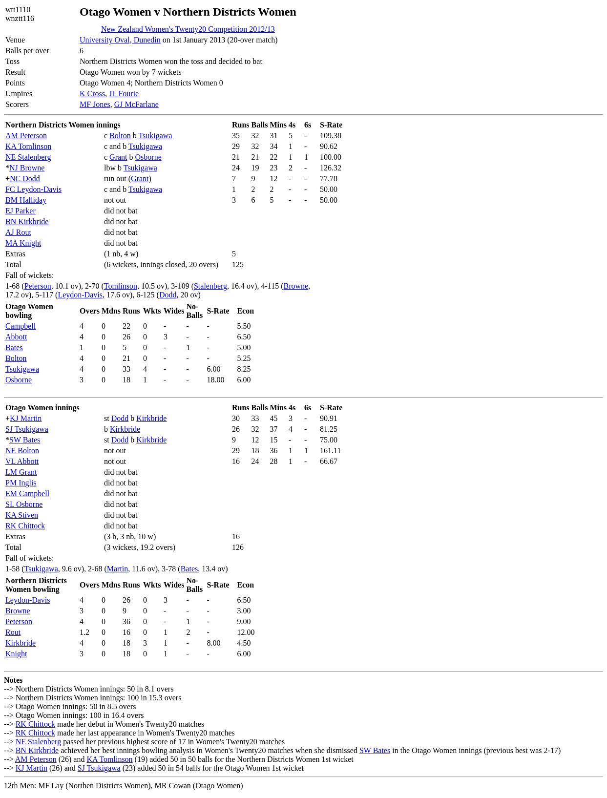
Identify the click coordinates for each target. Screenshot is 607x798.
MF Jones (95, 104)
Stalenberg (210, 286)
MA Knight (23, 243)
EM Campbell (27, 493)
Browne (295, 286)
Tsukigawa (155, 135)
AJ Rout (18, 232)
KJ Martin (26, 418)
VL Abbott (22, 461)
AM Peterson (26, 135)
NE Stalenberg (28, 157)
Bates (14, 347)
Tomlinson (120, 286)
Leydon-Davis (80, 295)
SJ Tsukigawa (26, 429)
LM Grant (21, 472)
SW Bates (24, 440)
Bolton (120, 135)
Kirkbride (151, 418)
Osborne (148, 157)
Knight (16, 654)
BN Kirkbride (26, 221)
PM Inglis (21, 483)
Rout (13, 632)
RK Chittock (25, 526)
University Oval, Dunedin (120, 40)
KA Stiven (21, 515)
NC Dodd (25, 178)
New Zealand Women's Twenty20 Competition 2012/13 (188, 29)
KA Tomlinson (28, 146)
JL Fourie (124, 93)
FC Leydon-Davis (33, 189)
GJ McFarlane (136, 104)
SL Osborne (23, 504)
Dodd (168, 295)
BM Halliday (25, 200)
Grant (118, 157)
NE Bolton (22, 450)
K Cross (92, 93)
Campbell (20, 326)
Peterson (37, 286)
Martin (117, 569)
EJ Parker (20, 211)
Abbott (16, 337)
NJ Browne (26, 168)
